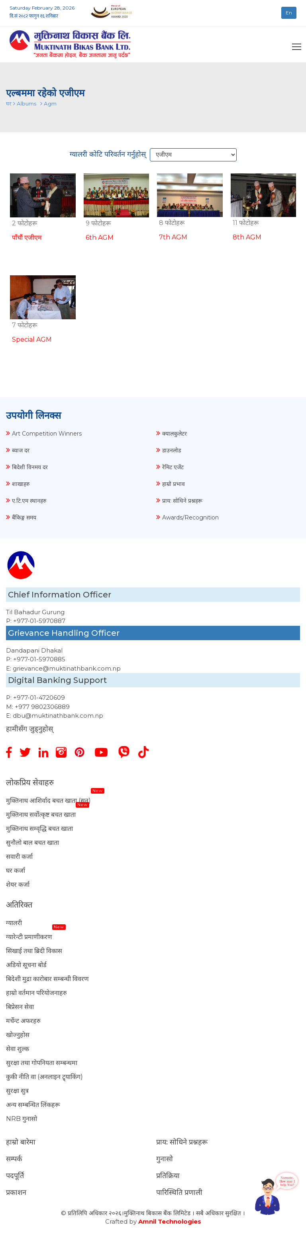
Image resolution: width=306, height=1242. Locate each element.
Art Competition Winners (47, 433)
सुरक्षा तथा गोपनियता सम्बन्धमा (41, 1063)
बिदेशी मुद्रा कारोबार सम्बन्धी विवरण (47, 979)
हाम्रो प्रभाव (173, 484)
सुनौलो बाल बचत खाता (32, 842)
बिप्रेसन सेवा (20, 1007)
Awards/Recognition (190, 517)
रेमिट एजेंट (173, 467)
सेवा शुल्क (17, 1049)
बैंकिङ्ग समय (24, 517)
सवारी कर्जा (19, 856)
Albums (27, 103)
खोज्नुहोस (17, 1035)
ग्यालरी (14, 923)
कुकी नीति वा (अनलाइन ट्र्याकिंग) (44, 1077)
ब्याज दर (20, 450)
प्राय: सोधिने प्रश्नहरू (182, 500)
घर (8, 103)
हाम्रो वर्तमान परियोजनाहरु (36, 993)
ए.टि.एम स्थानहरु (29, 500)
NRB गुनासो (21, 1119)
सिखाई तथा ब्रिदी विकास (34, 951)
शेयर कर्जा (17, 884)
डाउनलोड (171, 450)
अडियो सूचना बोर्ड (26, 965)
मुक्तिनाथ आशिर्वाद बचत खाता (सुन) (48, 800)
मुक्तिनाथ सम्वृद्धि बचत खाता (39, 828)
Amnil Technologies (169, 1221)
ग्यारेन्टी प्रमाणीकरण (29, 937)
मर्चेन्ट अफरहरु (23, 1021)
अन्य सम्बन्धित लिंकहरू (33, 1105)
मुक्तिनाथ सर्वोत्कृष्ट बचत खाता (41, 814)
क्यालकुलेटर (174, 433)
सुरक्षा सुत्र (17, 1091)
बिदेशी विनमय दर (30, 467)
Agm (50, 103)
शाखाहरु (20, 484)
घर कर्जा (15, 870)
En (289, 13)
